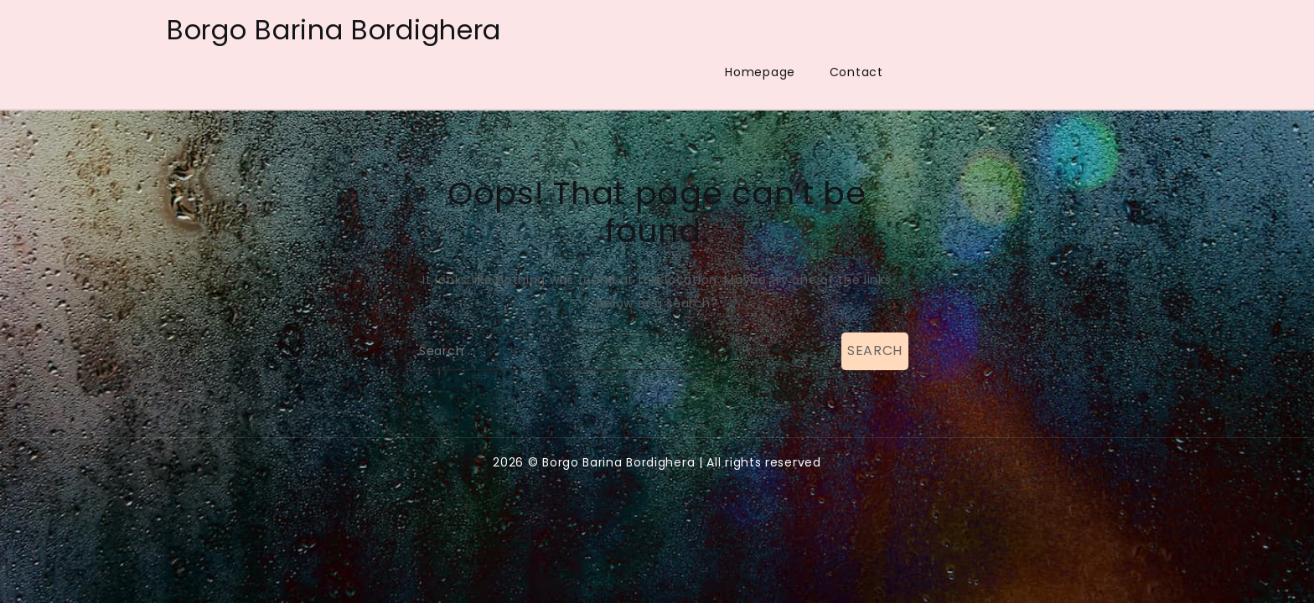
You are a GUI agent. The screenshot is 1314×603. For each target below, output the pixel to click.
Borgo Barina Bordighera (334, 30)
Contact (856, 72)
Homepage (760, 72)
